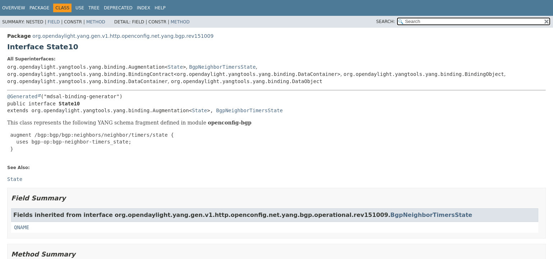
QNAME (21, 227)
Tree (94, 7)
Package (39, 7)
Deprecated (118, 7)
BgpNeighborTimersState (222, 67)
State (175, 67)
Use (79, 7)
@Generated (22, 96)
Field (53, 21)
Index (144, 7)
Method (95, 21)
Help (160, 7)
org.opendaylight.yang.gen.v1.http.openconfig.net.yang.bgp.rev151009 (122, 36)
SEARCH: (385, 21)
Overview (13, 7)
